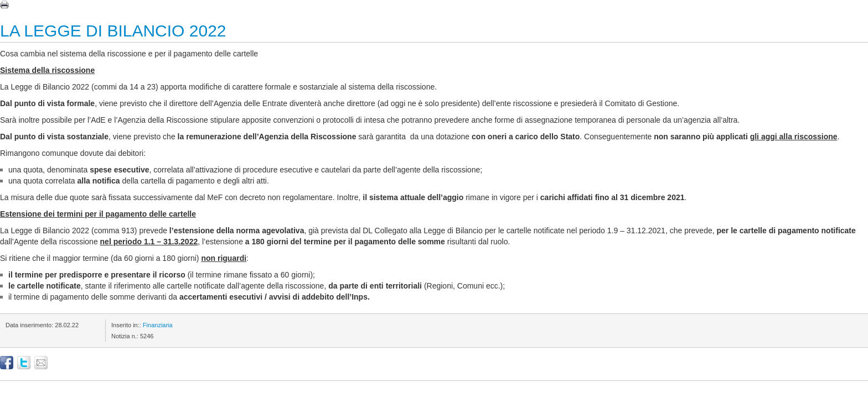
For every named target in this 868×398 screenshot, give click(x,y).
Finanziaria (158, 325)
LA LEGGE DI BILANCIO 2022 (113, 31)
